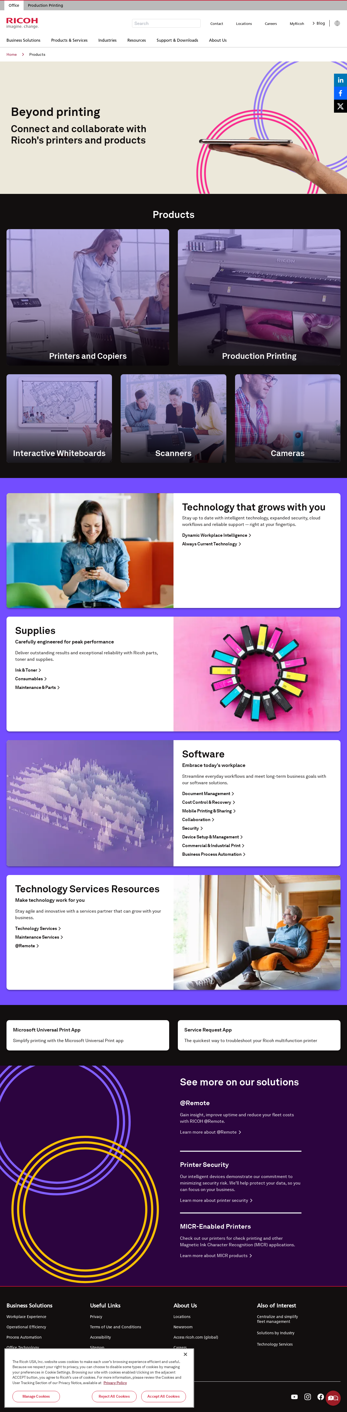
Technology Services (275, 1344)
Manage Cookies (36, 1396)
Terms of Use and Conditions (115, 1327)
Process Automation (24, 1337)
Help (333, 1398)
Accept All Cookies (163, 1396)
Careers (271, 23)
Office (14, 5)
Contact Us (183, 1357)
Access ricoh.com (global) (196, 1337)
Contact (216, 23)
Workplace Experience (26, 1316)
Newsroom (183, 1327)
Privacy (96, 1316)
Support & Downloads (177, 39)
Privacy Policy (115, 1383)
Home (15, 54)
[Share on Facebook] (340, 93)
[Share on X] (340, 106)
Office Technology (23, 1347)
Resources (136, 39)
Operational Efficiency (26, 1327)
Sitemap (97, 1347)
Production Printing (45, 5)
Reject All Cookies (114, 1396)
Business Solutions (23, 39)
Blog (319, 23)
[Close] (185, 1354)
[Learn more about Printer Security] (240, 1200)
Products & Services (69, 39)
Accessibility (100, 1337)
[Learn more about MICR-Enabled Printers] (240, 1255)
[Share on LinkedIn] (340, 80)
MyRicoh (297, 23)
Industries (107, 39)
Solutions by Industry (275, 1332)
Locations (244, 23)
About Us (218, 39)
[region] (99, 1378)
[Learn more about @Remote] (240, 1132)
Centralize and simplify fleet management (277, 1319)
